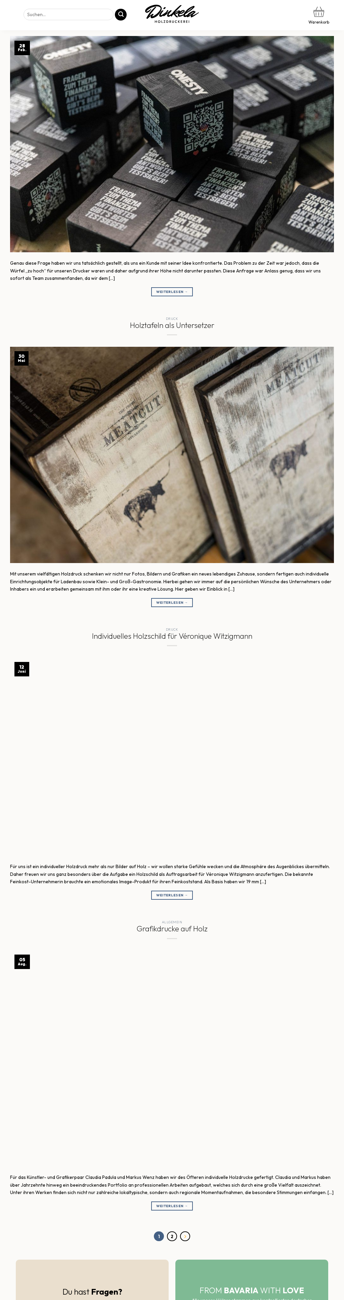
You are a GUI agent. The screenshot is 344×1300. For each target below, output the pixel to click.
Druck (172, 319)
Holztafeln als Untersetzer (172, 325)
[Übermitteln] (121, 15)
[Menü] (11, 15)
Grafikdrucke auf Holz (172, 928)
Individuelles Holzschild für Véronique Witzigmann (172, 636)
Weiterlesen (172, 292)
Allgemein (172, 922)
